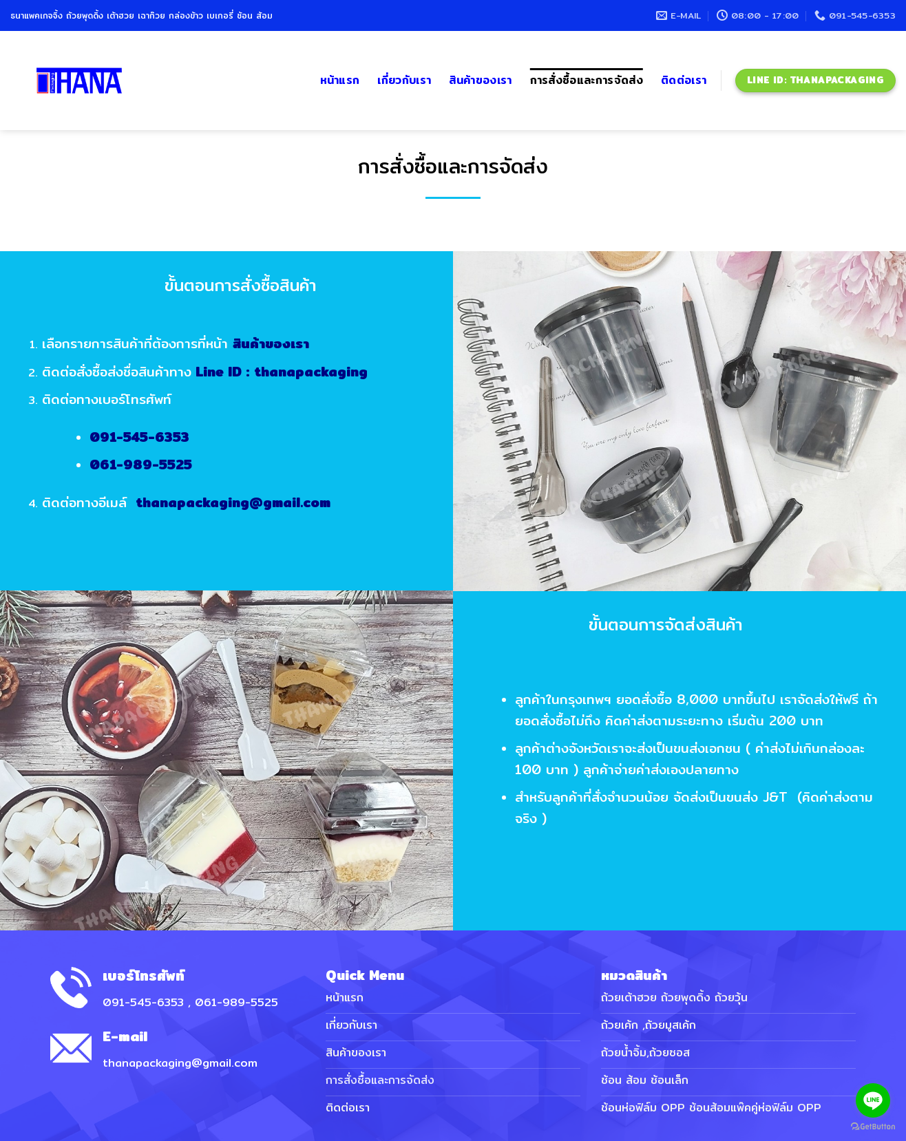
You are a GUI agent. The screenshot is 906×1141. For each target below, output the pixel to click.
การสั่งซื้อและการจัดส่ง (586, 80)
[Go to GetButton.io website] (873, 1126)
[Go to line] (873, 1100)
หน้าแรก (340, 80)
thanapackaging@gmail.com (249, 501)
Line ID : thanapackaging (298, 371)
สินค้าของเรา (480, 80)
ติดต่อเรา (683, 80)
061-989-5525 (157, 464)
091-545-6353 (156, 436)
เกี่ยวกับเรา (404, 80)
